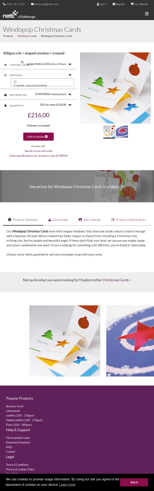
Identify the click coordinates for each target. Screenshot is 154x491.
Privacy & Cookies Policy (20, 469)
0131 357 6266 (15, 4)
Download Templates (18, 442)
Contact (10, 451)
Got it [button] (134, 482)
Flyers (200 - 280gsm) (19, 424)
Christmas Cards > (117, 280)
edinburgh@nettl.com (45, 4)
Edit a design (90, 220)
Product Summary (23, 220)
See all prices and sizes (38, 150)
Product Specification (128, 220)
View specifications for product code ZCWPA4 (38, 155)
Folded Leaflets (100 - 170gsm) (24, 420)
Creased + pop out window (30, 85)
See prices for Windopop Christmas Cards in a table (77, 186)
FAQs (9, 447)
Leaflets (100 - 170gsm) (20, 415)
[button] (38, 64)
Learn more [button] (67, 484)
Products (8, 36)
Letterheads (13, 410)
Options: (13, 75)
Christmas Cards (27, 36)
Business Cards (14, 406)
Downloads (58, 220)
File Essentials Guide (18, 437)
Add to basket (38, 136)
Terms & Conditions (17, 464)
